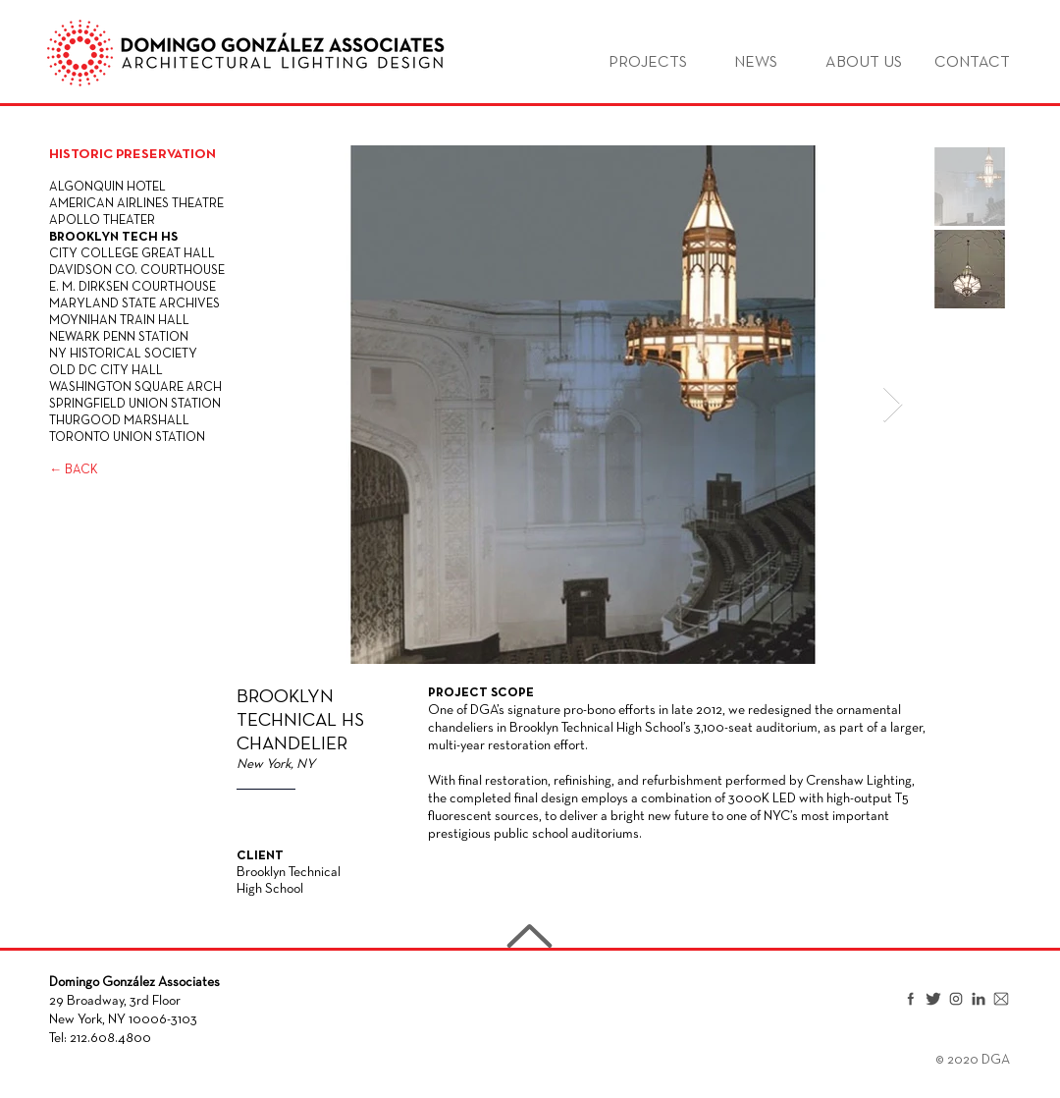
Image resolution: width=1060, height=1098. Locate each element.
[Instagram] (956, 999)
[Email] (1001, 999)
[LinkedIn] (978, 999)
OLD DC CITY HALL (106, 371)
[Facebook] (911, 999)
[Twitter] (933, 999)
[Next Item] (892, 405)
